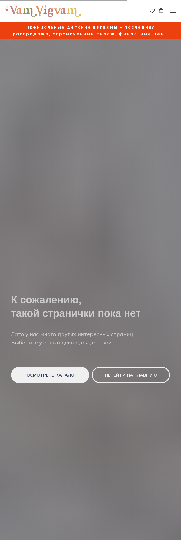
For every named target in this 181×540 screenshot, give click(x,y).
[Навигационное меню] (173, 11)
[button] (152, 10)
